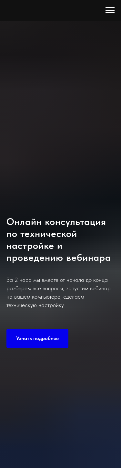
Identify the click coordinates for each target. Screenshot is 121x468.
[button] (37, 338)
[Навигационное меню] (110, 10)
